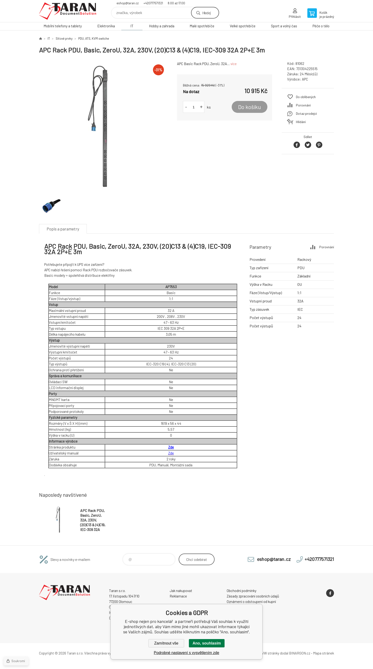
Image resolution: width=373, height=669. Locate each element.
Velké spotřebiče (242, 26)
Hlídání (301, 122)
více (234, 64)
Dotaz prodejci (306, 113)
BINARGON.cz (299, 653)
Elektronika (106, 26)
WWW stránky (268, 653)
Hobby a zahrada (161, 26)
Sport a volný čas (284, 26)
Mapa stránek (323, 653)
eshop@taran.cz (128, 3)
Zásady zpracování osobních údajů (253, 596)
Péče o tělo (321, 26)
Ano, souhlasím (206, 643)
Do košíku (249, 107)
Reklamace (178, 596)
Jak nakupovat (181, 590)
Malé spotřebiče (202, 26)
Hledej (206, 12)
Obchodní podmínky (241, 590)
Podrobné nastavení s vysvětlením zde (186, 653)
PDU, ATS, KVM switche (93, 38)
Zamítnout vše (166, 643)
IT (131, 26)
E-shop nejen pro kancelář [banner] (67, 11)
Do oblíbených (306, 97)
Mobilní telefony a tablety (63, 26)
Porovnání (303, 105)
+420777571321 (153, 3)
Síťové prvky (64, 38)
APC (305, 79)
